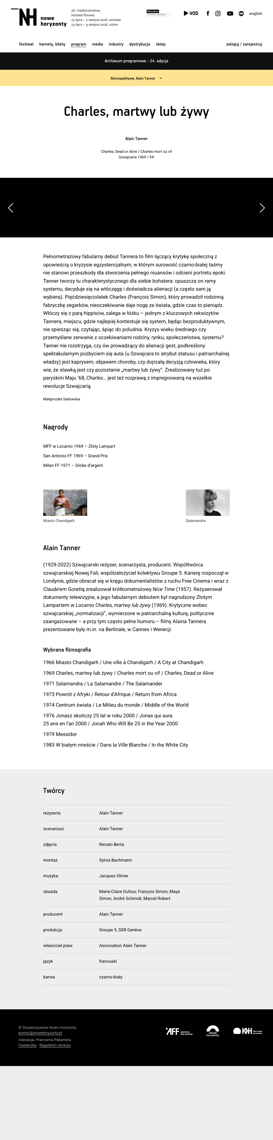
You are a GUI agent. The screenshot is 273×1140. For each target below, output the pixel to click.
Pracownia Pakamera (53, 1114)
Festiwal (26, 44)
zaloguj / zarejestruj (244, 44)
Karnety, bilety (52, 44)
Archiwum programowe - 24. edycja (136, 61)
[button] (262, 245)
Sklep (161, 44)
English (255, 13)
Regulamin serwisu (55, 1120)
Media (97, 44)
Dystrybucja (139, 44)
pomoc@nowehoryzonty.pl (40, 1107)
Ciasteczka (27, 1120)
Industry (116, 44)
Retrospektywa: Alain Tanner (132, 78)
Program (78, 44)
